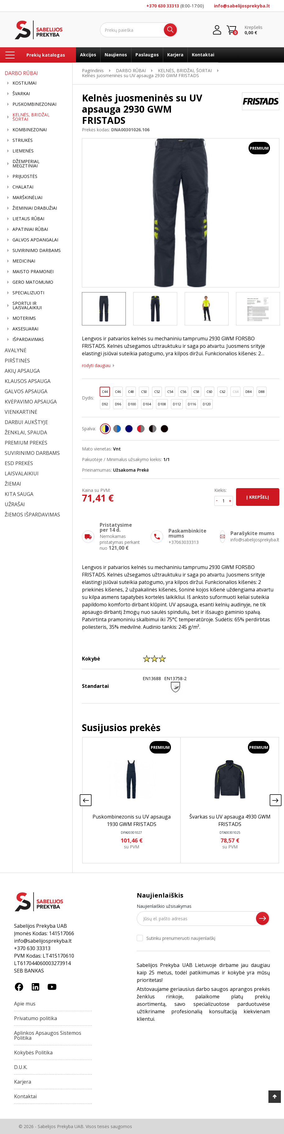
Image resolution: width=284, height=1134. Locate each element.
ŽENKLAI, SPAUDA (26, 432)
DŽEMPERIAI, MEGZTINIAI (26, 163)
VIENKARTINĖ (21, 411)
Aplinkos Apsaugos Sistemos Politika (47, 1035)
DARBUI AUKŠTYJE (26, 422)
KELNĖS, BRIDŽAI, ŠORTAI (31, 117)
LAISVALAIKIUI (22, 473)
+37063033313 (183, 542)
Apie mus (25, 1003)
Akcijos (88, 55)
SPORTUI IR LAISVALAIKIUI (27, 305)
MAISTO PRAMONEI (33, 271)
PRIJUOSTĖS (24, 176)
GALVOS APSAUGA (26, 391)
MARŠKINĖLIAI (27, 197)
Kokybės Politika (33, 1052)
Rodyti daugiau (96, 365)
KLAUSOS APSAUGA (27, 381)
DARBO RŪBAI (21, 73)
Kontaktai (203, 55)
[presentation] (85, 800)
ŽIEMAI (13, 483)
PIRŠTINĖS (17, 360)
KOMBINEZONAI (29, 130)
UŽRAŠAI (15, 504)
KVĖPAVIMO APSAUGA (31, 401)
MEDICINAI (23, 261)
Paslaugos (147, 55)
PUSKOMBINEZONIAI (34, 104)
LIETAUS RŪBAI (28, 219)
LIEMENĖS (23, 151)
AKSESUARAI (25, 329)
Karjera (175, 55)
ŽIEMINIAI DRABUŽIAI (34, 208)
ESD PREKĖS (19, 463)
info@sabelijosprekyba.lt (242, 6)
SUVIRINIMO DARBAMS (36, 250)
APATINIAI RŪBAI (30, 229)
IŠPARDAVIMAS (28, 339)
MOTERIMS (24, 318)
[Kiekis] (224, 501)
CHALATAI (22, 187)
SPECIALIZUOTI (28, 293)
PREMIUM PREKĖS (26, 442)
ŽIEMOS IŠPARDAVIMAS (32, 514)
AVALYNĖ (15, 350)
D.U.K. (20, 1067)
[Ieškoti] (139, 29)
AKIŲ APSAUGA (22, 370)
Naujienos (116, 55)
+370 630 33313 (162, 6)
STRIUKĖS (22, 140)
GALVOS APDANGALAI (35, 240)
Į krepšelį (257, 497)
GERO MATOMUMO (32, 282)
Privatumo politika (35, 1018)
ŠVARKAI (21, 93)
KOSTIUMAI (24, 83)
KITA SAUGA (19, 494)
